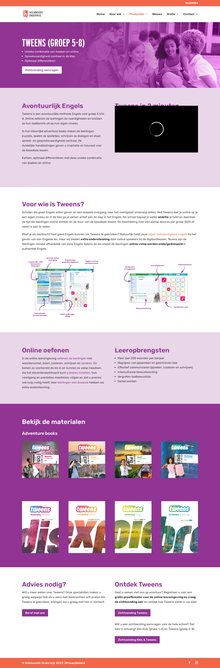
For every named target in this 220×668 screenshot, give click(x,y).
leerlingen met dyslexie (72, 382)
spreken (86, 363)
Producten (136, 14)
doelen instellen (79, 372)
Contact (188, 14)
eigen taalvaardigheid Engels (167, 234)
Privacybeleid (75, 663)
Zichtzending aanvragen (42, 70)
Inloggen (191, 3)
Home (101, 14)
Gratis (171, 14)
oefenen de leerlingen (71, 358)
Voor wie (115, 14)
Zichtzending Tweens (132, 613)
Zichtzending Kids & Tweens (137, 639)
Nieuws (157, 14)
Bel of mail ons (35, 613)
